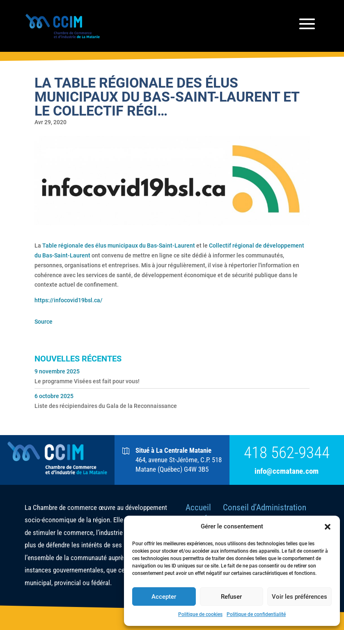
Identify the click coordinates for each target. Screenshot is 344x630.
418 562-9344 (287, 453)
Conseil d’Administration (264, 507)
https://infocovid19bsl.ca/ (68, 300)
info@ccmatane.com (287, 471)
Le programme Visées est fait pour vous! (87, 381)
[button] (327, 527)
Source (43, 321)
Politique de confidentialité (256, 614)
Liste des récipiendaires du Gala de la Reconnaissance (105, 406)
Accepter (163, 596)
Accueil (198, 507)
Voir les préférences (299, 596)
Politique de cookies (200, 614)
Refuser (231, 596)
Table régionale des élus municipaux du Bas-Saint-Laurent (118, 245)
